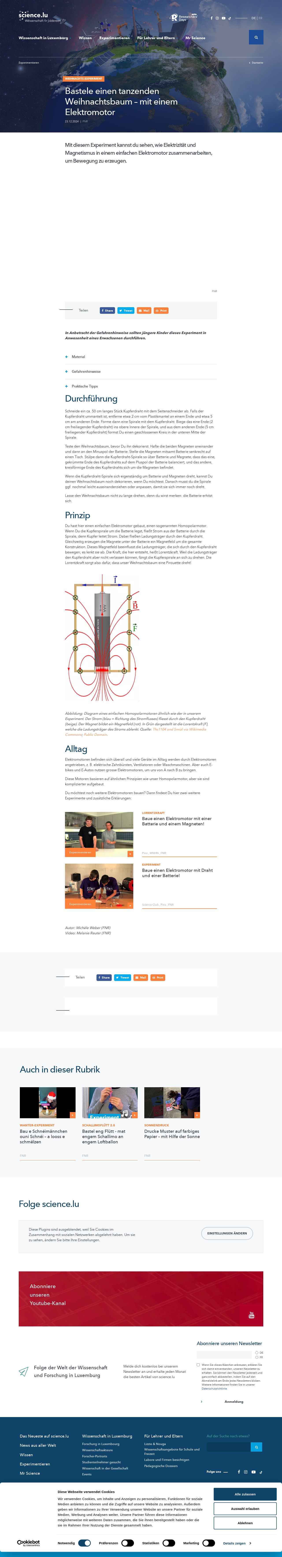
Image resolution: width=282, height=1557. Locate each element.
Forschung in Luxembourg (100, 1443)
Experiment (151, 865)
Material (78, 356)
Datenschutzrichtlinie (214, 1387)
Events (86, 1473)
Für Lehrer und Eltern (157, 37)
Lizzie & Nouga (155, 1443)
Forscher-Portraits (94, 1455)
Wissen (85, 37)
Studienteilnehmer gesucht (101, 1461)
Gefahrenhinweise (86, 371)
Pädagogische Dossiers (161, 1465)
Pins (145, 853)
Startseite (256, 62)
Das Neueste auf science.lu (44, 1435)
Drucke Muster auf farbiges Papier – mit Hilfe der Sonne (172, 1134)
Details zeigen (234, 1548)
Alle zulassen (245, 1499)
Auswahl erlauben (245, 1514)
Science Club (150, 905)
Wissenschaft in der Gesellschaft (105, 1467)
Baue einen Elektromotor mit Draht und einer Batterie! (177, 873)
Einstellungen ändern (227, 1233)
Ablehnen (245, 1528)
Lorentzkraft (153, 813)
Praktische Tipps (84, 386)
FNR (85, 121)
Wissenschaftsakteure (97, 1449)
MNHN (154, 853)
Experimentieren (114, 37)
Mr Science (195, 37)
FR (260, 18)
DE (254, 18)
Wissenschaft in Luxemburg (45, 37)
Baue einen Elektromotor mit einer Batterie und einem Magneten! (177, 821)
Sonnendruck (156, 1125)
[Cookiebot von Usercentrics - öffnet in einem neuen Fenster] (28, 1548)
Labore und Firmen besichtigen (166, 1458)
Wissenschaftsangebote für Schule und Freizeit (172, 1450)
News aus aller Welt (38, 1444)
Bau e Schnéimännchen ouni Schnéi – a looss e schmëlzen (43, 1136)
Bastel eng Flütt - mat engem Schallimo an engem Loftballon (103, 1136)
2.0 (98, 1125)
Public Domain (95, 734)
